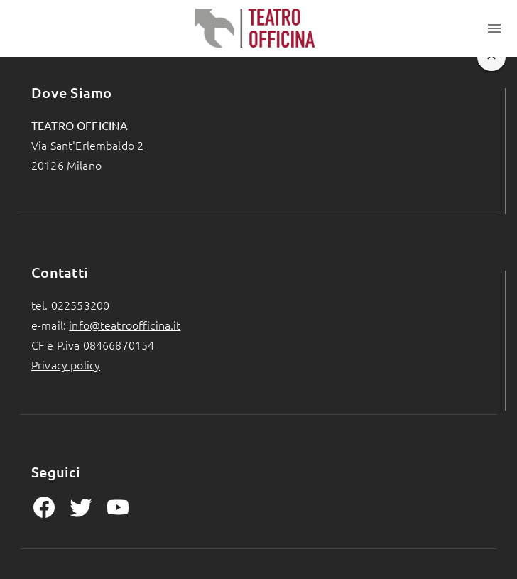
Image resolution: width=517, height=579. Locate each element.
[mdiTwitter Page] (81, 507)
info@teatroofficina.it (124, 324)
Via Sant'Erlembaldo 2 (87, 145)
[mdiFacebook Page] (44, 507)
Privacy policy (65, 364)
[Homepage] (255, 28)
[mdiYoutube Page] (118, 507)
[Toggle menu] (494, 28)
